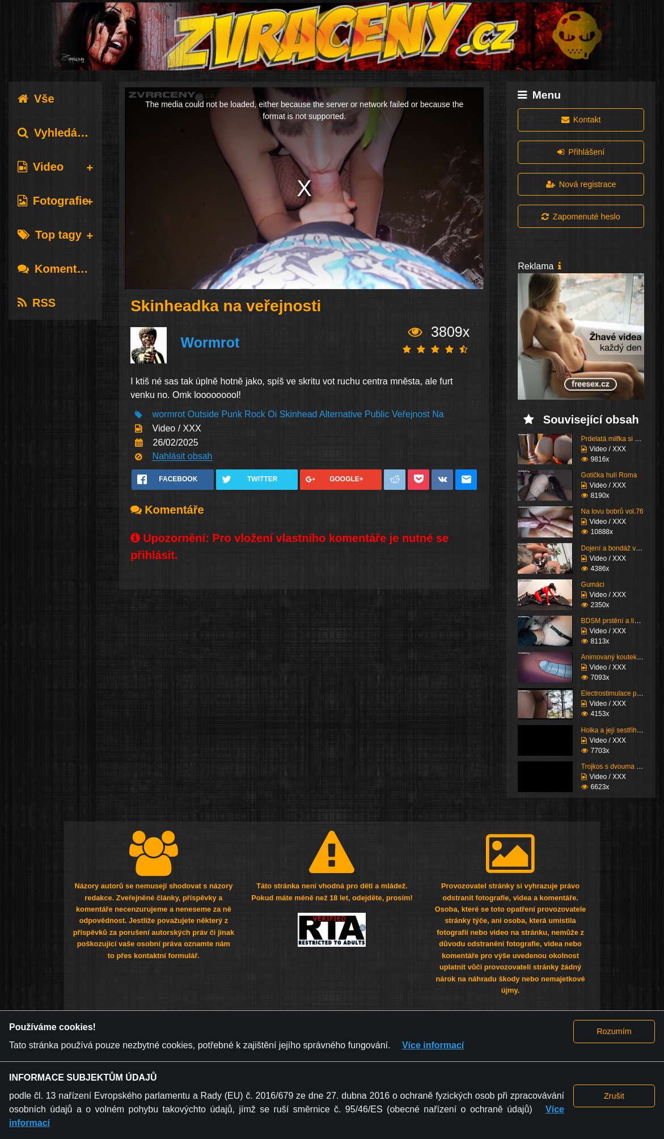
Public (377, 415)
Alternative (340, 415)
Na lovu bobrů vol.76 (612, 511)
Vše (36, 98)
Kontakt (581, 119)
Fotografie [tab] (53, 200)
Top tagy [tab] (50, 234)
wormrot (169, 415)
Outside (203, 415)
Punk (231, 415)
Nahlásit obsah (183, 456)
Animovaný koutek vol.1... (620, 657)
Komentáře (56, 268)
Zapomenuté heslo (581, 216)
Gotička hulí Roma (609, 475)
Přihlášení (580, 151)
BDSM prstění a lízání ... (618, 621)
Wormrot (210, 343)
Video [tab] (41, 166)
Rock (254, 415)
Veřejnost (411, 415)
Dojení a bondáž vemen (617, 548)
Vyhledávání (59, 132)
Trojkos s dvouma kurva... (620, 766)
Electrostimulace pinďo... (618, 693)
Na (437, 415)
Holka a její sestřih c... (614, 730)
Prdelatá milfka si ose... (616, 439)
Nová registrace (581, 184)
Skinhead (299, 415)
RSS (37, 303)
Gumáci (592, 584)
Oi (272, 415)
